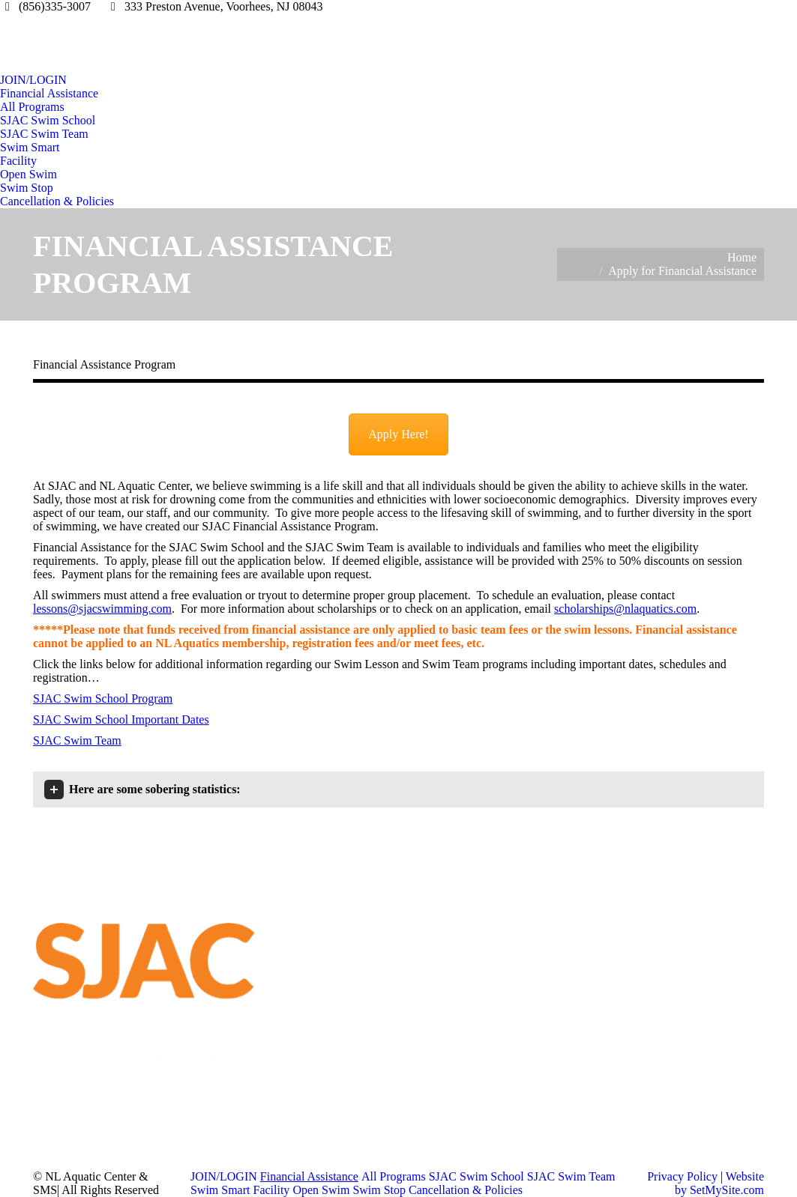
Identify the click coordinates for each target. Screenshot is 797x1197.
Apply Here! (398, 434)
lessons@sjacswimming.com (102, 608)
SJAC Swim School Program (102, 698)
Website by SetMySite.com (719, 1183)
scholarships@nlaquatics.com (625, 608)
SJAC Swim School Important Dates (121, 719)
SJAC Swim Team (77, 740)
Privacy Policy (682, 1176)
